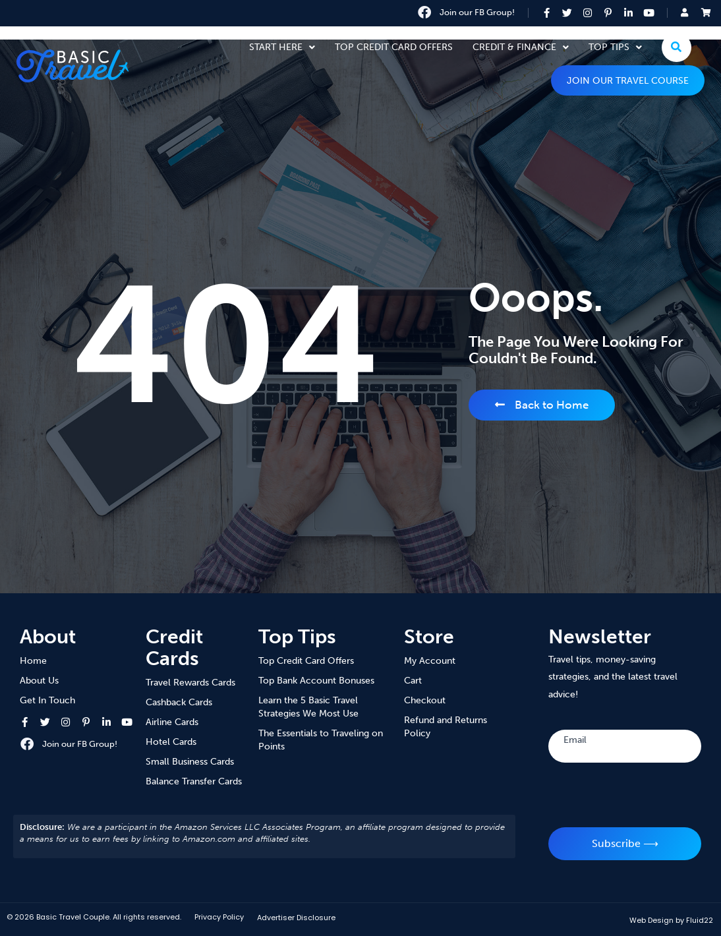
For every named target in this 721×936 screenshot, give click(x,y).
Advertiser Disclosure (296, 917)
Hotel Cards (171, 741)
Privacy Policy (219, 917)
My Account (429, 660)
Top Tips (615, 47)
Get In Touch (47, 700)
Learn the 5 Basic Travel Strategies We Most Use (308, 707)
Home (33, 660)
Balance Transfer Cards (194, 781)
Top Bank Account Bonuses (316, 680)
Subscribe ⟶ (625, 843)
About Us (39, 680)
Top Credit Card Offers (394, 47)
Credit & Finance (521, 47)
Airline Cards (172, 722)
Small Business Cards (190, 761)
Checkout (425, 700)
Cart (413, 680)
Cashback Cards (179, 702)
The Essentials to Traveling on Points (320, 740)
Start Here (282, 47)
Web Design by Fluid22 (671, 920)
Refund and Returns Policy (445, 727)
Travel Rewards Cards (190, 682)
